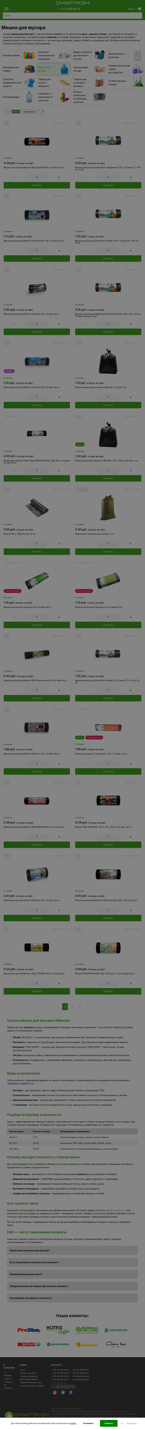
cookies (73, 1423)
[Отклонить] (88, 1423)
